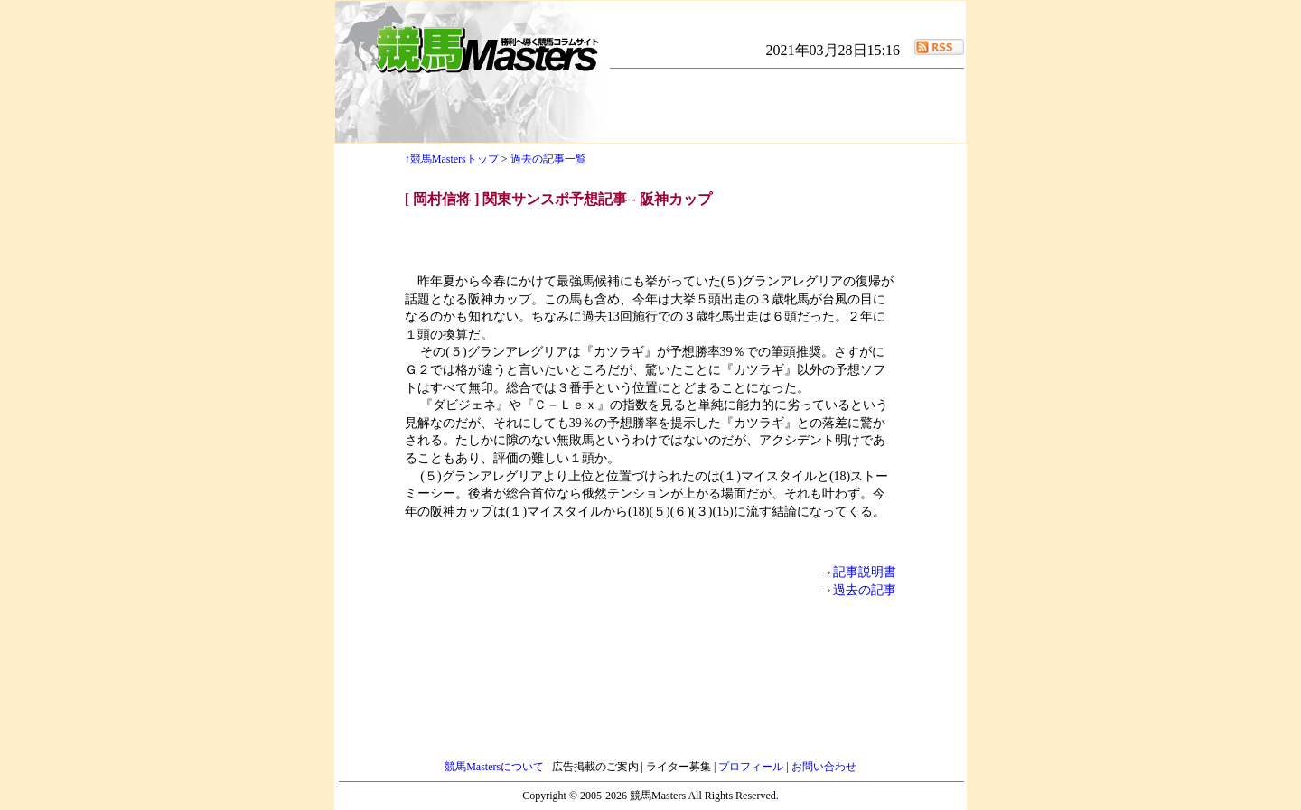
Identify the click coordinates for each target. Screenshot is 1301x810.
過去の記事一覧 (548, 159)
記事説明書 (864, 572)
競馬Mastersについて (496, 766)
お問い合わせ (823, 766)
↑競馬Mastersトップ (452, 159)
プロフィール (752, 766)
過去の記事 (864, 590)
